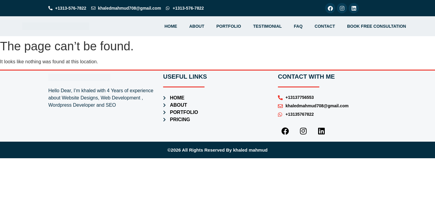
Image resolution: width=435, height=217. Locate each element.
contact (325, 26)
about (196, 26)
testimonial (267, 26)
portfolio (228, 26)
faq (298, 26)
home (170, 26)
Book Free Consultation (376, 26)
